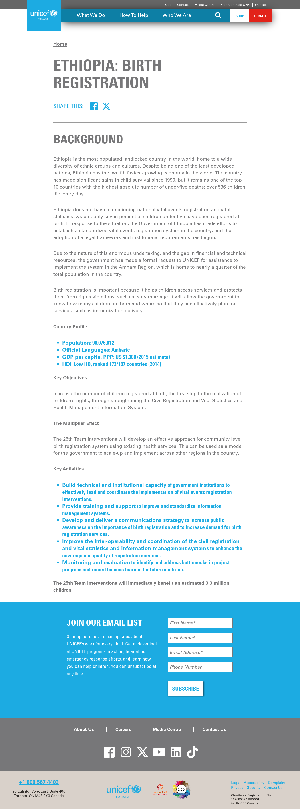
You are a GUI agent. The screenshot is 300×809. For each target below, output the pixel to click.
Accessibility (254, 782)
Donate (260, 16)
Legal (235, 782)
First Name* (182, 623)
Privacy (237, 787)
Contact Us (214, 729)
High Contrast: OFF (234, 5)
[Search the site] (218, 15)
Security (254, 787)
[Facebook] (94, 106)
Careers (123, 729)
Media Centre (205, 5)
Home (60, 44)
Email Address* (186, 652)
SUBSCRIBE (185, 688)
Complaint (276, 782)
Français (261, 5)
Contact (183, 5)
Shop (240, 16)
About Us (84, 729)
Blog (168, 5)
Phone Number (185, 667)
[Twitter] (106, 106)
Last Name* (182, 637)
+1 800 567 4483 (39, 782)
